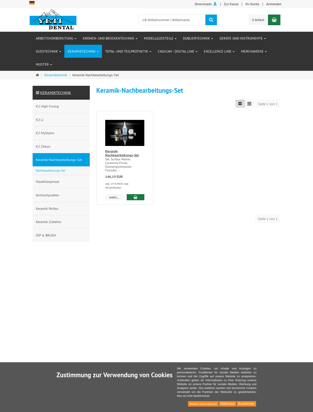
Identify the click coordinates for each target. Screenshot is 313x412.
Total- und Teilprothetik (128, 51)
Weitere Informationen (203, 403)
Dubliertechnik (198, 38)
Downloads (206, 4)
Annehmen (246, 403)
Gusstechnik (48, 51)
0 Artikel (258, 20)
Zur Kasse (231, 4)
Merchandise (254, 51)
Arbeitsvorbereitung (56, 38)
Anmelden (273, 4)
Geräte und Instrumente (243, 38)
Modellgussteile (160, 38)
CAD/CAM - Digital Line (177, 51)
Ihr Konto (252, 4)
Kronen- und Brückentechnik (110, 38)
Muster (44, 64)
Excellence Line (219, 51)
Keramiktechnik (83, 51)
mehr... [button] (114, 197)
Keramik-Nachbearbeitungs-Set (122, 153)
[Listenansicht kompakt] (249, 104)
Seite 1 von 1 (268, 104)
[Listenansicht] (240, 104)
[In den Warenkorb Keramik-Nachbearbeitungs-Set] (135, 197)
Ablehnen (227, 403)
